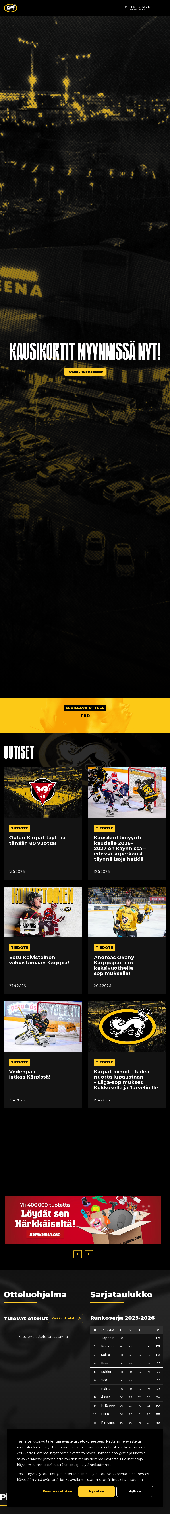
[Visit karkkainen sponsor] (83, 1165)
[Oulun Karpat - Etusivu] (11, 8)
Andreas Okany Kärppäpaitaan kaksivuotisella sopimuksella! (114, 965)
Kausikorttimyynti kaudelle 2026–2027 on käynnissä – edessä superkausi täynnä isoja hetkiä (120, 848)
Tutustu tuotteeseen (85, 372)
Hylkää (135, 1491)
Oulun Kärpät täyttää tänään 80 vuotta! (37, 840)
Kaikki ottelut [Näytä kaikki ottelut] (63, 1264)
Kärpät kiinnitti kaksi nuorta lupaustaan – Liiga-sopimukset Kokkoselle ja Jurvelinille (126, 1080)
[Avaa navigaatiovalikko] (162, 8)
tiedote (19, 828)
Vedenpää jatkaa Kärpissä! (29, 1074)
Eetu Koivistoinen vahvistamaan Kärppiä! (39, 960)
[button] (77, 1200)
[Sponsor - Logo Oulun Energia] (137, 8)
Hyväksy (96, 1491)
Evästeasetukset (58, 1491)
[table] (126, 1343)
